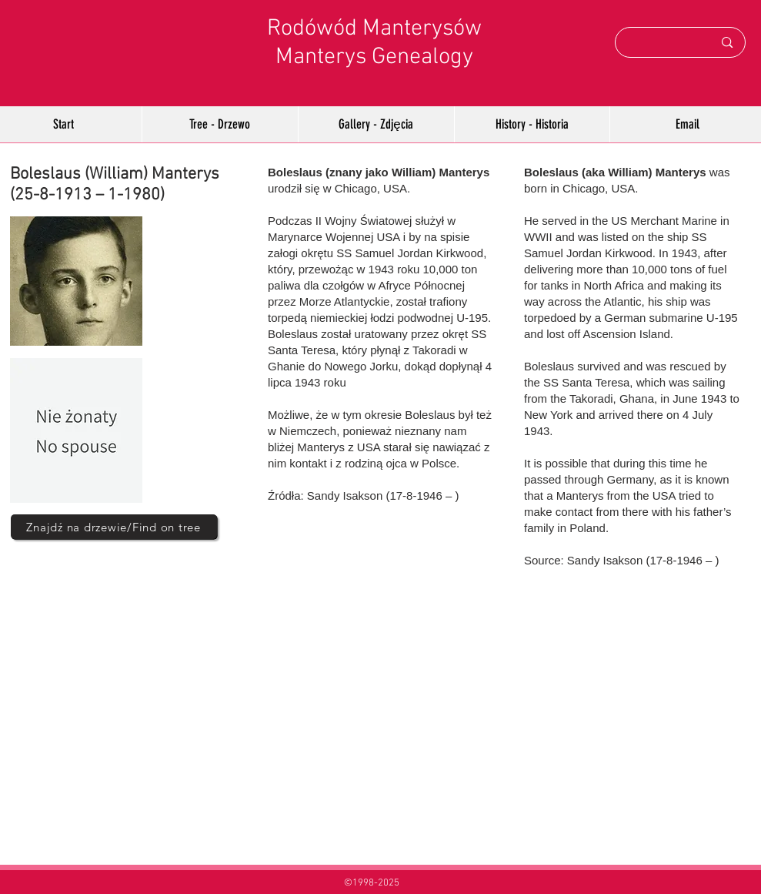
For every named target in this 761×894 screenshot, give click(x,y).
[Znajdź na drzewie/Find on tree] (114, 526)
